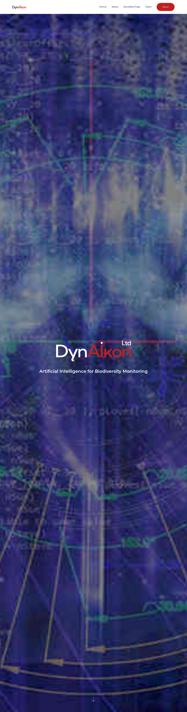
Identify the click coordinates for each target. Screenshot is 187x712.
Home (103, 6)
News (115, 6)
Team (148, 6)
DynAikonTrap (131, 6)
